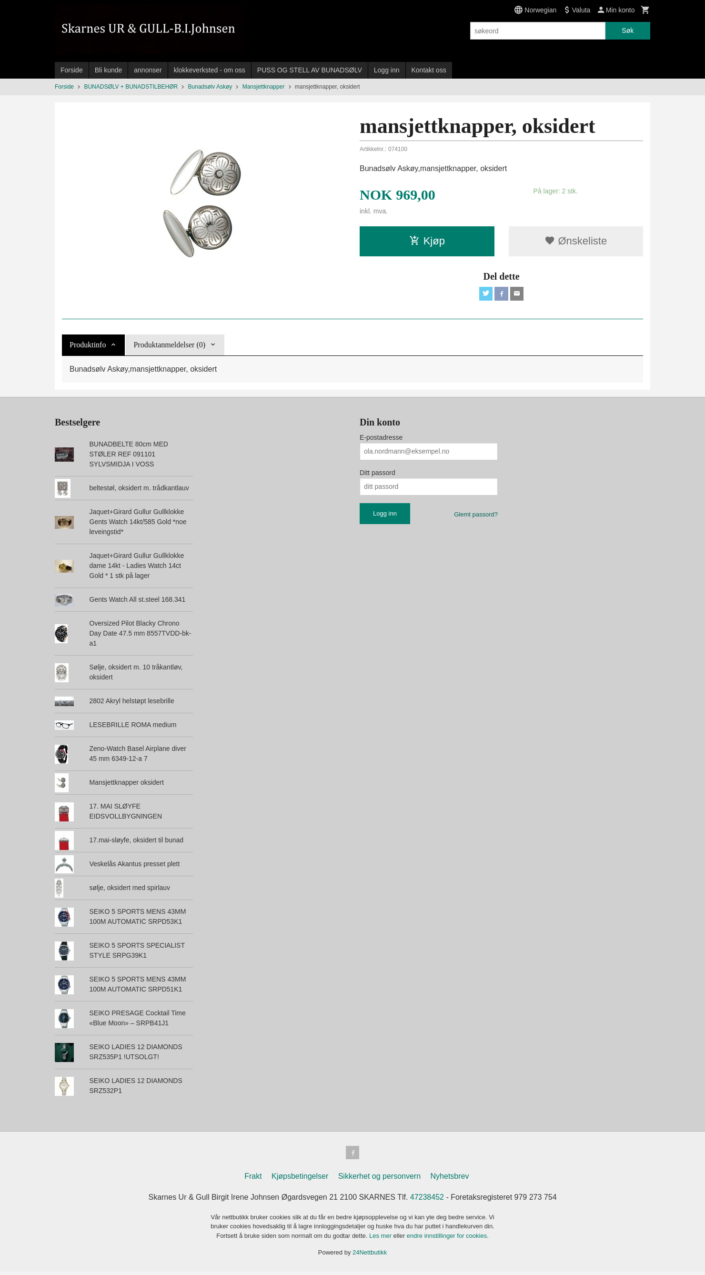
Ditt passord (377, 474)
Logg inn (387, 70)
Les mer (381, 1239)
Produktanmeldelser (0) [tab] (169, 346)
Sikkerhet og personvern (379, 1179)
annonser (147, 70)
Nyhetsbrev (450, 1179)
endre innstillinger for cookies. (448, 1239)
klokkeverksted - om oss (209, 70)
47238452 (427, 1200)
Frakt (253, 1179)
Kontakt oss (429, 70)
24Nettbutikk (369, 1256)
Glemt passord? (476, 515)
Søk (628, 30)
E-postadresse (381, 439)
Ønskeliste (575, 241)
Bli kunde (108, 70)
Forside (71, 70)
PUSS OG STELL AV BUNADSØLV (309, 70)
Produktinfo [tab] (88, 346)
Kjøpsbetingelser (300, 1179)
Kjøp (427, 241)
